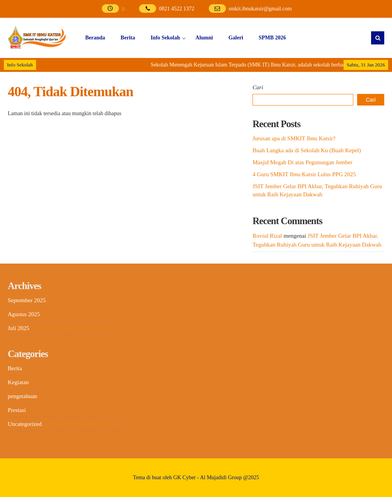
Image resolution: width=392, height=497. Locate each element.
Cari (258, 87)
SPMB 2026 (272, 38)
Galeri (236, 38)
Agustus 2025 (24, 314)
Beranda (95, 38)
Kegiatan (18, 382)
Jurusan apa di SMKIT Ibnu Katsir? (294, 138)
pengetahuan (22, 396)
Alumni (204, 38)
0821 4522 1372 (176, 9)
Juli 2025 (18, 328)
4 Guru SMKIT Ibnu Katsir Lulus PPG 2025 (304, 174)
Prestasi (17, 410)
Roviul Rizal (267, 236)
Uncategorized (24, 424)
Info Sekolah (165, 38)
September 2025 (27, 300)
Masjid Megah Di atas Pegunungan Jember (302, 162)
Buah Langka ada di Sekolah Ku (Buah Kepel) (307, 150)
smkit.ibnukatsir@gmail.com (260, 9)
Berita (127, 38)
